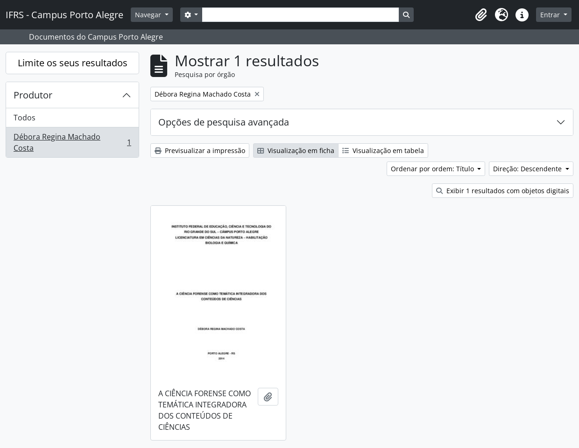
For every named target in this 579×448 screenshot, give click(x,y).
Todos (24, 117)
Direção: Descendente (528, 168)
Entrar (551, 14)
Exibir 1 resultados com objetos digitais (502, 190)
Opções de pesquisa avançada (223, 122)
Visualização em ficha (295, 150)
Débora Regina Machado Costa (72, 142)
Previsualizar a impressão (200, 150)
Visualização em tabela (383, 150)
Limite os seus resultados (72, 62)
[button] (481, 15)
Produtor (33, 95)
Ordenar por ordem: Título (433, 168)
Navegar (149, 14)
